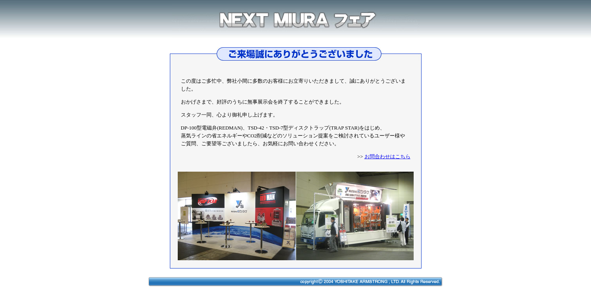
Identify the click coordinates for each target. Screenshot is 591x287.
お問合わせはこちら (388, 156)
